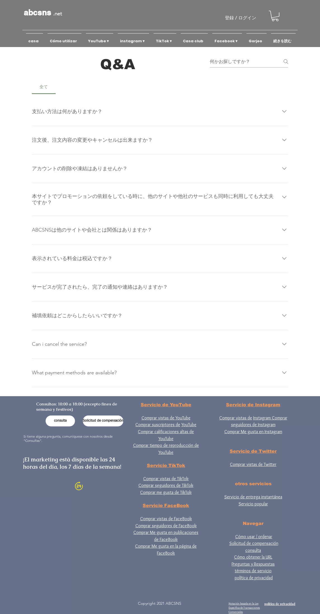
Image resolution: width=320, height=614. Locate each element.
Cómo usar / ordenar (253, 536)
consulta (253, 550)
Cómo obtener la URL (253, 557)
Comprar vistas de (235, 418)
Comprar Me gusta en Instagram (253, 431)
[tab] (44, 87)
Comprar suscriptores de (157, 424)
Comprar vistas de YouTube (166, 418)
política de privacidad (254, 577)
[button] (275, 16)
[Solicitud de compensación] (103, 420)
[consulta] (60, 420)
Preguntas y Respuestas (253, 564)
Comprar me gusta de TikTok (166, 492)
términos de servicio (253, 570)
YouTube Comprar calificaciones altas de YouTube (167, 431)
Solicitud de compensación (253, 543)
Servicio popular (253, 503)
